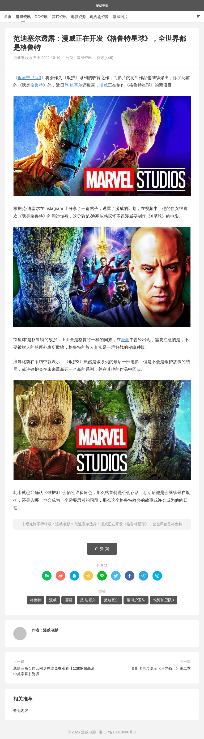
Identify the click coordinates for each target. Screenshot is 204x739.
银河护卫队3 (29, 77)
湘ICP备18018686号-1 (117, 732)
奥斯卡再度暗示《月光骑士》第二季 (161, 668)
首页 (7, 17)
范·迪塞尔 (73, 85)
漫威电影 (102, 5)
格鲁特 (36, 85)
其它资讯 (59, 17)
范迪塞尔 (111, 600)
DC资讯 (41, 17)
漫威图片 (120, 17)
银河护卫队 (136, 600)
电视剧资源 (99, 17)
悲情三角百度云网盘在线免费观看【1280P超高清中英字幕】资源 (54, 671)
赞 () (102, 549)
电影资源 (78, 17)
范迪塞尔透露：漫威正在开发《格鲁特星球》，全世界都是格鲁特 (128, 524)
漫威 (103, 85)
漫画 (125, 339)
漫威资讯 (23, 17)
